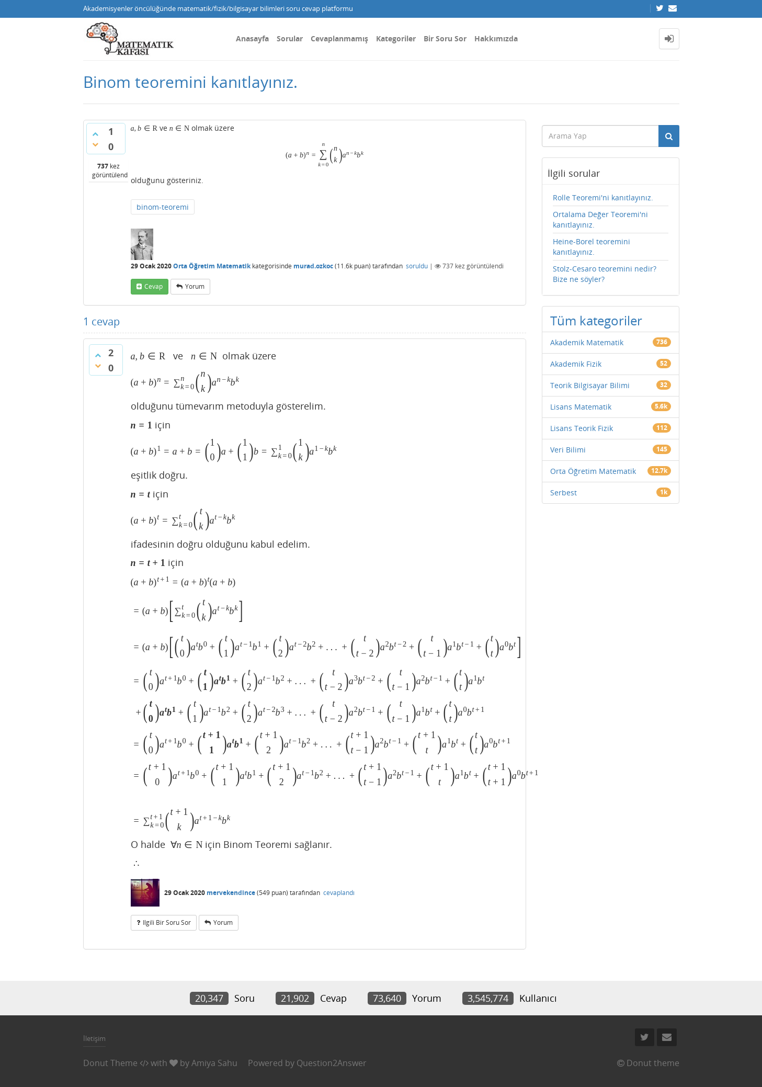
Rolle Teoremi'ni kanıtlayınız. (603, 197)
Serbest (563, 492)
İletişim (94, 1038)
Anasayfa (252, 38)
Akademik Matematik (586, 342)
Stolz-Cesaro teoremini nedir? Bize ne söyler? (604, 274)
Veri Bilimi (568, 450)
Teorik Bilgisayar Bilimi (590, 385)
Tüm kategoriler (596, 320)
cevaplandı (339, 892)
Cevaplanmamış (339, 38)
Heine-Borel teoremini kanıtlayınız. (591, 246)
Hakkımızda (496, 38)
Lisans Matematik (580, 407)
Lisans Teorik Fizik (581, 428)
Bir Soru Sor (445, 38)
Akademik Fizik (575, 364)
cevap (153, 286)
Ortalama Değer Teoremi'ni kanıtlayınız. (600, 219)
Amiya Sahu (214, 1063)
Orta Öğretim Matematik (212, 266)
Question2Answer (332, 1063)
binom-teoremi (163, 207)
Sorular (290, 38)
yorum (194, 286)
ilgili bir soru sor (167, 922)
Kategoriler (396, 38)
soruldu (417, 266)
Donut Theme (110, 1063)
